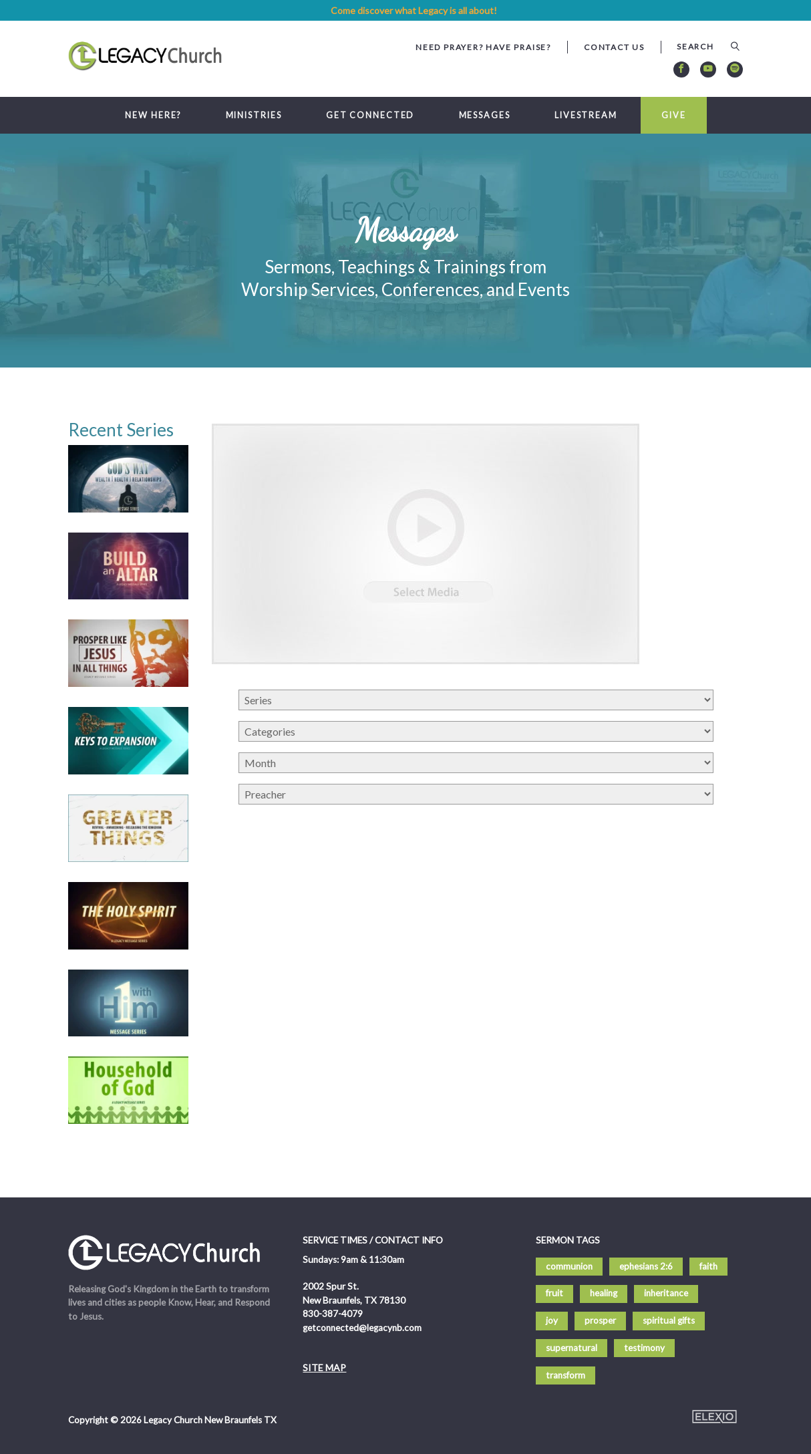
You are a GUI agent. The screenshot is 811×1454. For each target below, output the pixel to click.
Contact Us (614, 47)
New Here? (153, 115)
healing (603, 1293)
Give (673, 115)
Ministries (254, 115)
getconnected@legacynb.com (362, 1327)
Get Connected (370, 115)
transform (565, 1375)
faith (708, 1266)
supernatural (571, 1347)
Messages (484, 115)
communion (569, 1266)
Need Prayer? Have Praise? (483, 47)
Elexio (714, 1416)
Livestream (585, 115)
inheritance (666, 1293)
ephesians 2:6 (646, 1266)
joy (552, 1320)
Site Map (324, 1367)
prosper (600, 1320)
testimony (644, 1347)
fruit (554, 1293)
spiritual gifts (669, 1320)
